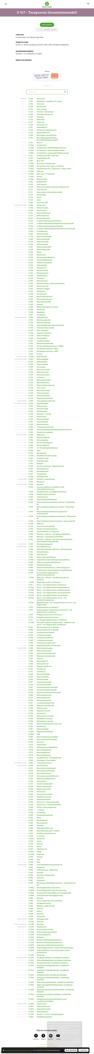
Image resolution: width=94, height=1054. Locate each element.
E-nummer (40, 29)
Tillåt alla (83, 1050)
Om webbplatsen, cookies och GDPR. (47, 1046)
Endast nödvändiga (71, 1050)
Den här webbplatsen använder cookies (19, 1050)
